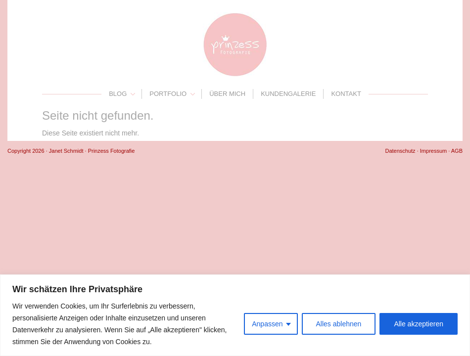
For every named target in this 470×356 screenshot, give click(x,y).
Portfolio (168, 93)
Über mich (227, 93)
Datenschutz (400, 151)
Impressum (433, 151)
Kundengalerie (288, 93)
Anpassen (267, 324)
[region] (235, 315)
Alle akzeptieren (418, 324)
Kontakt (346, 93)
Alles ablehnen (339, 324)
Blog (118, 93)
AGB (457, 151)
